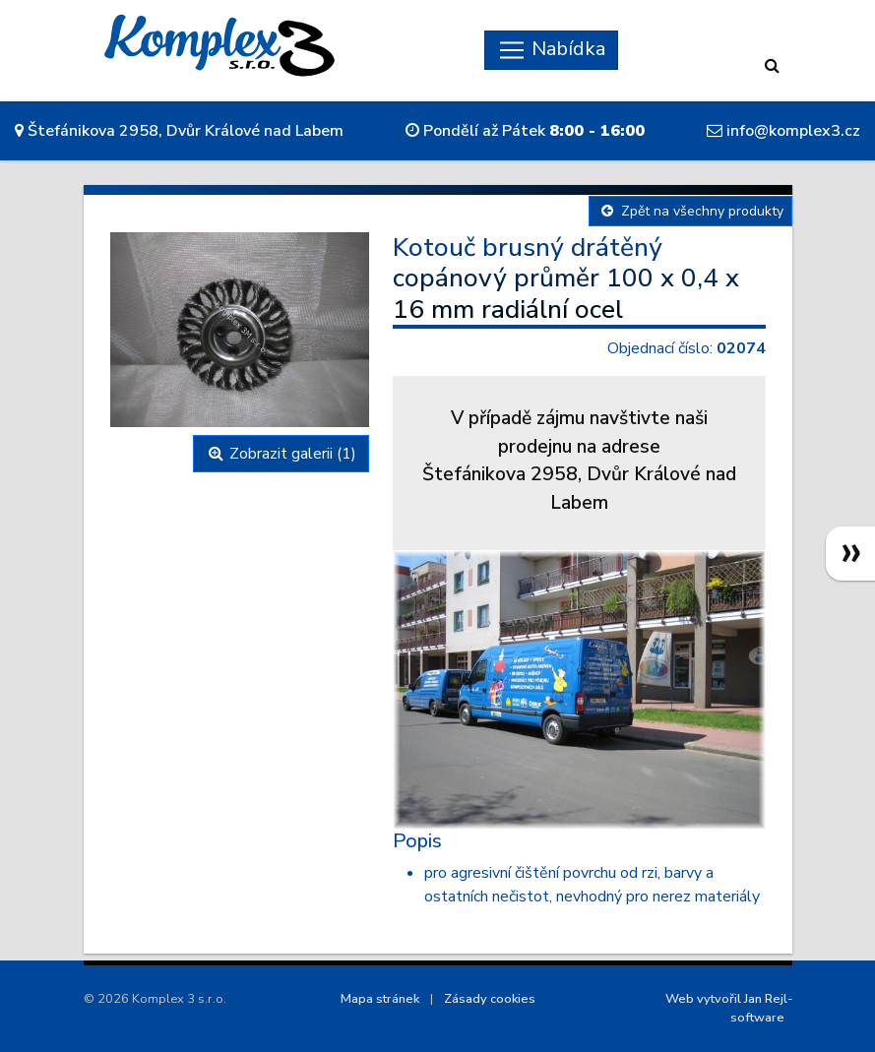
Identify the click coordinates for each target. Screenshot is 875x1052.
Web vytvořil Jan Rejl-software (728, 1008)
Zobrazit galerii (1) (281, 453)
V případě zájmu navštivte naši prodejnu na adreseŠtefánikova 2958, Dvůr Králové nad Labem (579, 460)
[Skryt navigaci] (551, 50)
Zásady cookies (489, 999)
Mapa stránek (380, 999)
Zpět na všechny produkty (690, 211)
